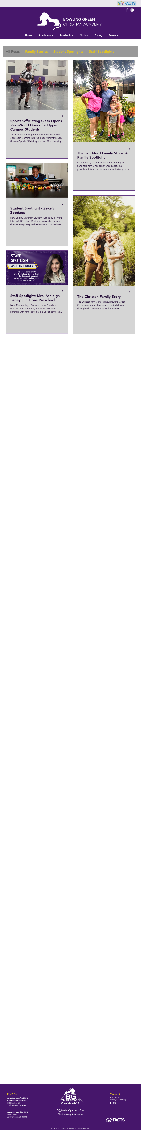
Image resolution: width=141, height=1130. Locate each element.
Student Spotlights (68, 51)
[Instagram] (132, 10)
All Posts (13, 51)
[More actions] (63, 116)
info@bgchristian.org (118, 1099)
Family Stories (36, 51)
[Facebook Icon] (127, 10)
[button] (45, 35)
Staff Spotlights (101, 51)
